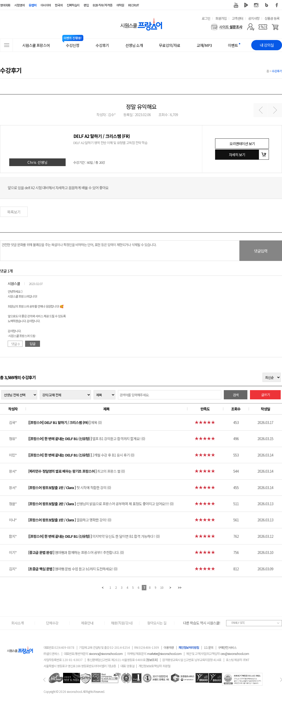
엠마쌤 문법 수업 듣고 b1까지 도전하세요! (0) (72, 568)
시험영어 (19, 5)
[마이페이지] (250, 27)
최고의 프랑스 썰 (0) (76, 471)
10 (161, 587)
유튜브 (236, 5)
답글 (32, 343)
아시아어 (46, 5)
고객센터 (237, 18)
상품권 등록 (272, 18)
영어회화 (5, 5)
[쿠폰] (263, 27)
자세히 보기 (237, 154)
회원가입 (221, 18)
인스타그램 (256, 5)
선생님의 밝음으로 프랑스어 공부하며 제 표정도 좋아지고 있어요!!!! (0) (101, 503)
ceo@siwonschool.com (234, 653)
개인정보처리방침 (188, 647)
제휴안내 (87, 622)
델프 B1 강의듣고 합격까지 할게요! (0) (86, 438)
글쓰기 (265, 394)
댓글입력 (260, 251)
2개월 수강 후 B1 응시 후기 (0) (81, 455)
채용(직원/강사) (122, 622)
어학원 (120, 5)
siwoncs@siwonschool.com (106, 653)
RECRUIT (133, 5)
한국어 (59, 5)
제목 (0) (65, 422)
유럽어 (32, 5)
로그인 (206, 18)
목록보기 (14, 212)
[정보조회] (152, 659)
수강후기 (277, 71)
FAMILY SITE (238, 622)
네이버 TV (246, 5)
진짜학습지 (73, 5)
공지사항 (253, 18)
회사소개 (17, 622)
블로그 (266, 5)
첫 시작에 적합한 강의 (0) (69, 487)
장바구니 (264, 154)
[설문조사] (226, 27)
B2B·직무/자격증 (102, 5)
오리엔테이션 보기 (242, 143)
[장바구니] (275, 27)
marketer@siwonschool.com (164, 653)
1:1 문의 (208, 647)
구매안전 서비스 (227, 647)
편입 (86, 5)
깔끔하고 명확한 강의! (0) (69, 519)
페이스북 (277, 5)
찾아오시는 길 (156, 622)
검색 (235, 394)
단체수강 (52, 622)
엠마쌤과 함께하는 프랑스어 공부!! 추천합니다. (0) (76, 552)
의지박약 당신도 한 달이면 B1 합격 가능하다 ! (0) (94, 536)
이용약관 (169, 647)
